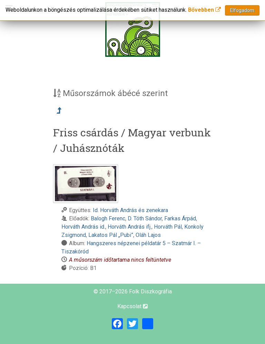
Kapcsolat (132, 306)
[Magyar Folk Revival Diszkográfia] (132, 29)
